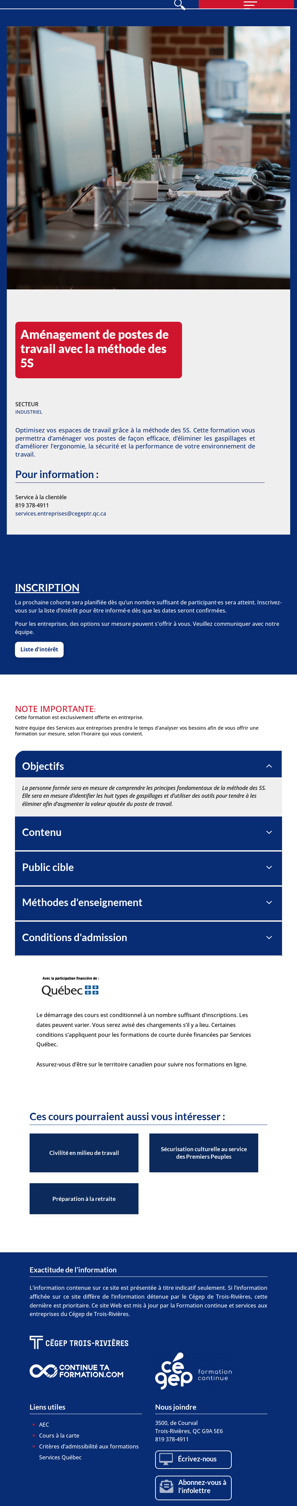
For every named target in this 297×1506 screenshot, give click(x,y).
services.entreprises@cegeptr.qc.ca (60, 513)
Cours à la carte (59, 1435)
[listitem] (84, 1153)
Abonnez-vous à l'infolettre (202, 1486)
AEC (44, 1424)
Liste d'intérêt (39, 649)
